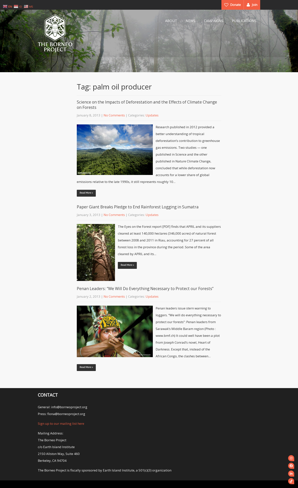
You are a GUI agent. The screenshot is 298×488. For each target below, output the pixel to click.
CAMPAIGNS (213, 20)
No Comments (114, 115)
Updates (152, 115)
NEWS (190, 20)
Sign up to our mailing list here (61, 423)
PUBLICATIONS (244, 20)
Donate (235, 5)
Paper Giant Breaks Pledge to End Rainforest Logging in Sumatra (138, 207)
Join (254, 5)
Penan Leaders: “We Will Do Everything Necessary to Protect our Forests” (145, 288)
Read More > (86, 192)
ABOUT (171, 20)
